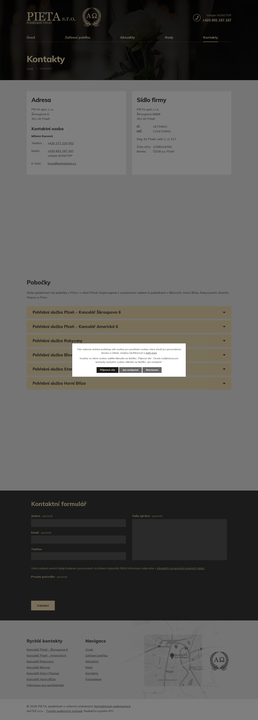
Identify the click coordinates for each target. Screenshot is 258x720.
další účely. (151, 353)
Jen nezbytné (130, 369)
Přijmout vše (107, 369)
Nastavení (152, 369)
